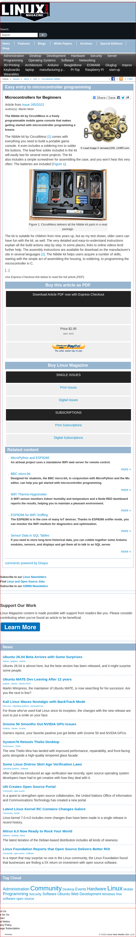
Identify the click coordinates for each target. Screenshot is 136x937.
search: (4, 29)
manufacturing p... (52, 69)
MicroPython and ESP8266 (30, 458)
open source (19, 791)
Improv (127, 65)
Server (112, 56)
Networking (87, 60)
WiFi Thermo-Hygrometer (29, 494)
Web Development (86, 894)
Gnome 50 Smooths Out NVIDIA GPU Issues (39, 724)
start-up (114, 69)
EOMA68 (93, 65)
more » (126, 469)
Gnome (22, 728)
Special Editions (111, 43)
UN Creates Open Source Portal (29, 787)
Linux (115, 888)
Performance (8, 746)
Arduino (53, 65)
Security (96, 56)
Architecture (33, 65)
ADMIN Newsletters (35, 586)
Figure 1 (59, 164)
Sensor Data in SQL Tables (30, 535)
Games (6, 661)
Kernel (16, 813)
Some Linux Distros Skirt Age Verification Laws (42, 764)
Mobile (128, 889)
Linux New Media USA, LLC (121, 934)
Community (7, 791)
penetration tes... (38, 706)
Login (130, 78)
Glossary (8, 934)
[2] (43, 254)
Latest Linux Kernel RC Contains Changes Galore (44, 809)
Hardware (78, 56)
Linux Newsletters (34, 577)
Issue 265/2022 (33, 104)
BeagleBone (73, 65)
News (6, 43)
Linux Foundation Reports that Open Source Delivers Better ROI (56, 849)
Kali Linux (7, 706)
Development (56, 56)
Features (24, 43)
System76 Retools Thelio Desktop (31, 742)
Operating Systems (42, 60)
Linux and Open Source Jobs (26, 581)
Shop (5, 48)
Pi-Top (75, 69)
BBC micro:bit (20, 474)
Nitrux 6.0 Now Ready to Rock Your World (37, 831)
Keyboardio (12, 69)
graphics (14, 661)
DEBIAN (6, 835)
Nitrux (22, 835)
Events (80, 889)
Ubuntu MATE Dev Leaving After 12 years (37, 679)
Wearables (11, 74)
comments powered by (26, 563)
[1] (49, 136)
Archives (86, 43)
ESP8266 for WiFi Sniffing (29, 515)
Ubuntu (22, 661)
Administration (14, 56)
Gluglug (111, 65)
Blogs (42, 43)
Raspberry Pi (94, 69)
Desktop (35, 56)
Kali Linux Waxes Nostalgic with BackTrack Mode (44, 702)
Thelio (18, 746)
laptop (29, 69)
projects (6, 684)
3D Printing (11, 65)
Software (67, 60)
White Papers (63, 43)
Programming (13, 60)
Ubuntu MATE (25, 684)
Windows (108, 894)
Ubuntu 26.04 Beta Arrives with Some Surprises (42, 657)
